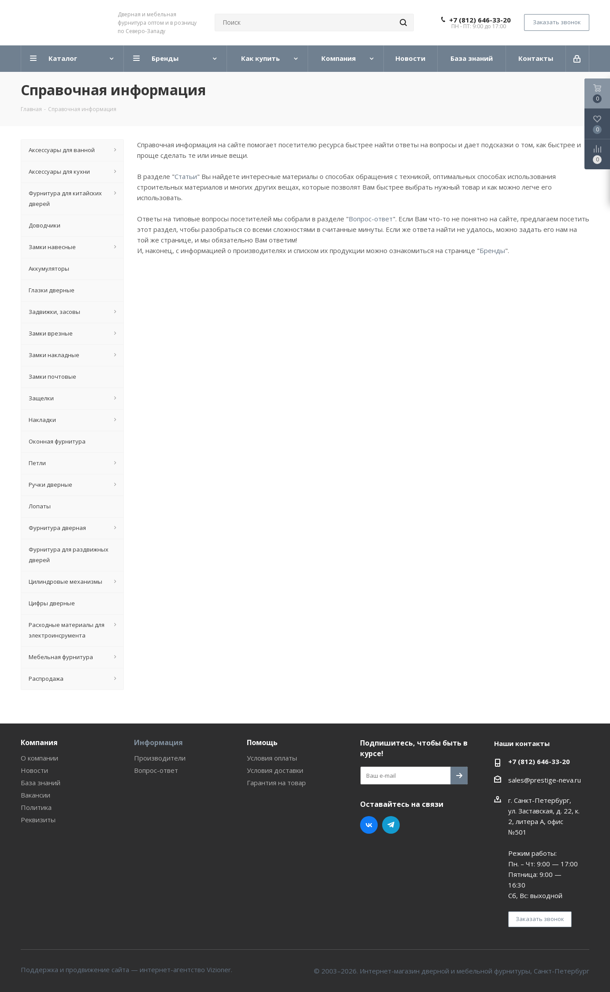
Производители (160, 757)
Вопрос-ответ (371, 218)
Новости (34, 770)
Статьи (186, 176)
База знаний (40, 782)
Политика (36, 807)
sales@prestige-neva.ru (544, 780)
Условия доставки (275, 770)
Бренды (492, 250)
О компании (39, 757)
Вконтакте (369, 825)
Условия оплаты (272, 757)
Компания (39, 742)
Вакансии (35, 795)
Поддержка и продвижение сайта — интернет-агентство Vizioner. (126, 969)
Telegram (391, 825)
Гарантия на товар (276, 782)
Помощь (262, 742)
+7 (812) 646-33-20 (480, 20)
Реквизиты (38, 819)
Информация (158, 742)
